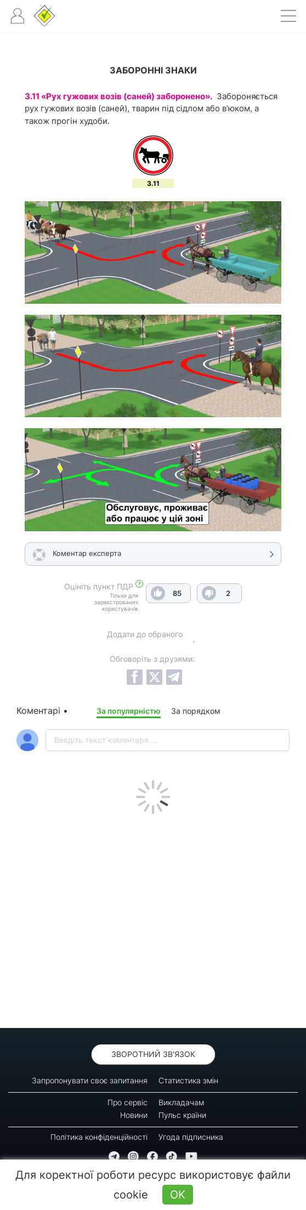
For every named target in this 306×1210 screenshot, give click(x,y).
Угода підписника (190, 1137)
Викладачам (181, 1102)
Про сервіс (127, 1102)
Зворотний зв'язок (153, 1054)
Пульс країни (182, 1115)
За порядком (195, 710)
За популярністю (129, 710)
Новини (134, 1115)
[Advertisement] (153, 918)
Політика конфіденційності (99, 1137)
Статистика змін (188, 1080)
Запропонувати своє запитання (90, 1080)
